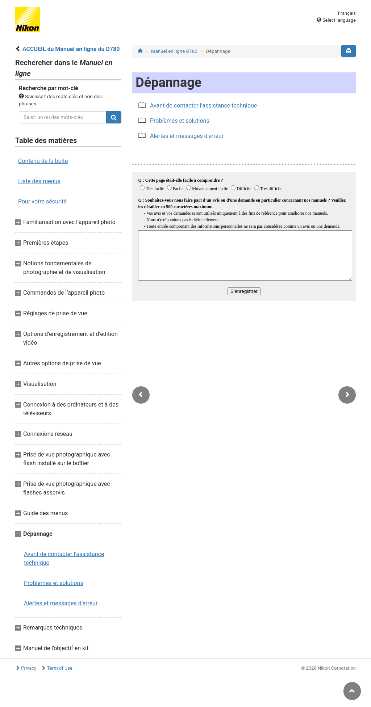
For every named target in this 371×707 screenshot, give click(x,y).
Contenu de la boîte (43, 160)
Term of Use (59, 668)
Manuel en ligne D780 (174, 51)
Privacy (28, 668)
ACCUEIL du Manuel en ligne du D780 (71, 49)
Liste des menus (39, 181)
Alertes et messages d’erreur (60, 603)
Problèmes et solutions (53, 583)
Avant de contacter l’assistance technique (64, 558)
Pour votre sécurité (42, 201)
